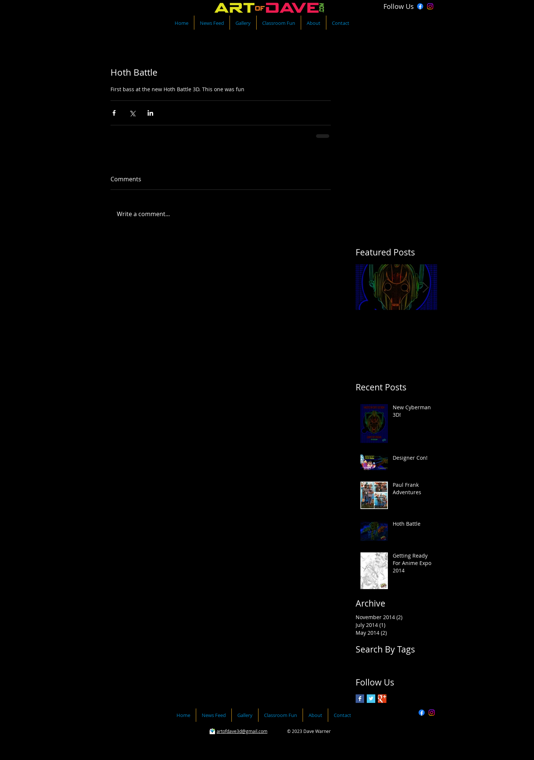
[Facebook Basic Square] (360, 698)
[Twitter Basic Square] (371, 698)
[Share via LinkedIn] (150, 112)
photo (363, 662)
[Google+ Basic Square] (382, 698)
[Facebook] (420, 6)
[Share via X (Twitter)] (132, 112)
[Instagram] (430, 6)
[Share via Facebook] (114, 112)
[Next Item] (425, 287)
